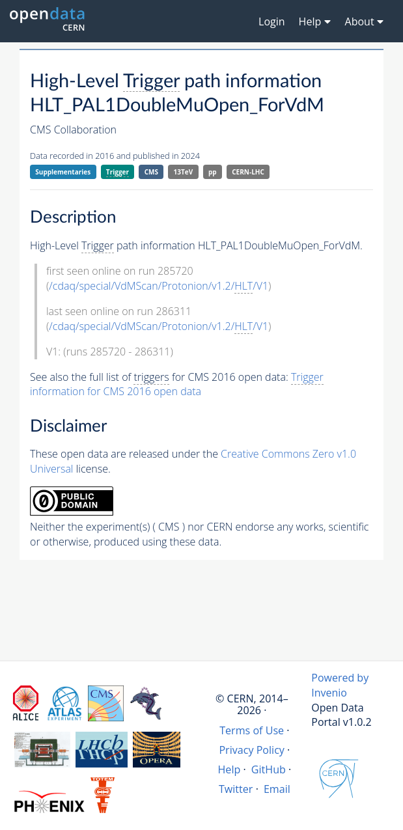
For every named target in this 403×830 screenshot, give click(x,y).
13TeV (183, 171)
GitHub (268, 769)
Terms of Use (251, 730)
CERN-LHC (248, 171)
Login (271, 21)
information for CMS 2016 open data (177, 384)
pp (212, 171)
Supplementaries (62, 171)
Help (229, 769)
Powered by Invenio (339, 685)
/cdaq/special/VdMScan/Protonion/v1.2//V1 (158, 286)
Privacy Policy (252, 750)
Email (277, 789)
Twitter (236, 789)
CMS (151, 171)
